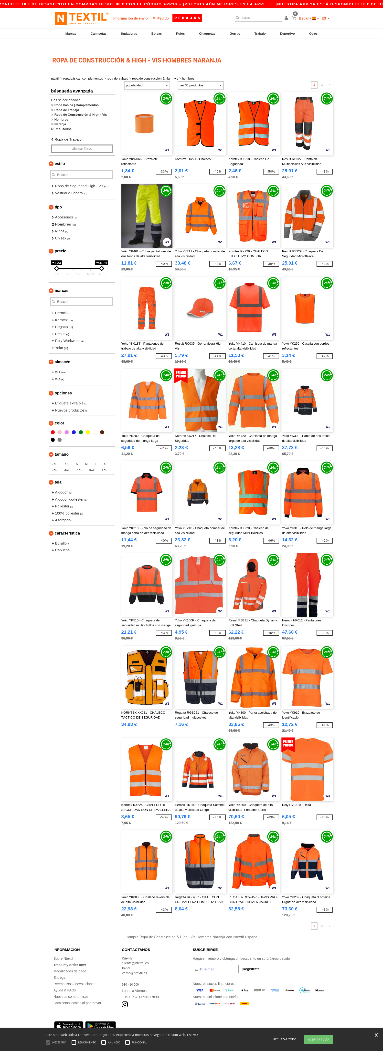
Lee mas (192, 1035)
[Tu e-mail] (215, 960)
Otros (313, 33)
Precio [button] (60, 243)
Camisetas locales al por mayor (77, 994)
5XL (92, 461)
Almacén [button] (62, 353)
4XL (79, 461)
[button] (287, 18)
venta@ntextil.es (134, 965)
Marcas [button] (61, 282)
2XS (54, 455)
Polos (180, 33)
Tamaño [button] (62, 446)
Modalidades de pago (69, 963)
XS (67, 455)
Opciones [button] (63, 385)
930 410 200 (131, 976)
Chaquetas (207, 33)
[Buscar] (257, 17)
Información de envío (130, 18)
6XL (104, 461)
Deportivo (287, 33)
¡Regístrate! (251, 960)
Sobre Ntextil (63, 950)
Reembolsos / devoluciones (74, 975)
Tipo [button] (58, 199)
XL (105, 455)
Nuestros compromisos (70, 988)
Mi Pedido (161, 18)
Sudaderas (129, 33)
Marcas (70, 33)
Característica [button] (67, 525)
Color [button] (59, 415)
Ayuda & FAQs (64, 982)
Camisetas (98, 33)
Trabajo (260, 33)
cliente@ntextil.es (135, 955)
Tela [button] (58, 474)
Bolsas (156, 33)
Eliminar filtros (82, 140)
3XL (66, 461)
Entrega (59, 969)
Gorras (235, 33)
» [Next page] (330, 76)
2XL (54, 461)
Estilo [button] (60, 155)
